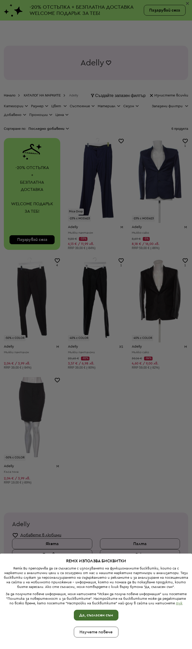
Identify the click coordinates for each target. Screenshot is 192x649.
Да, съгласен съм (96, 577)
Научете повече (96, 594)
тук (179, 565)
